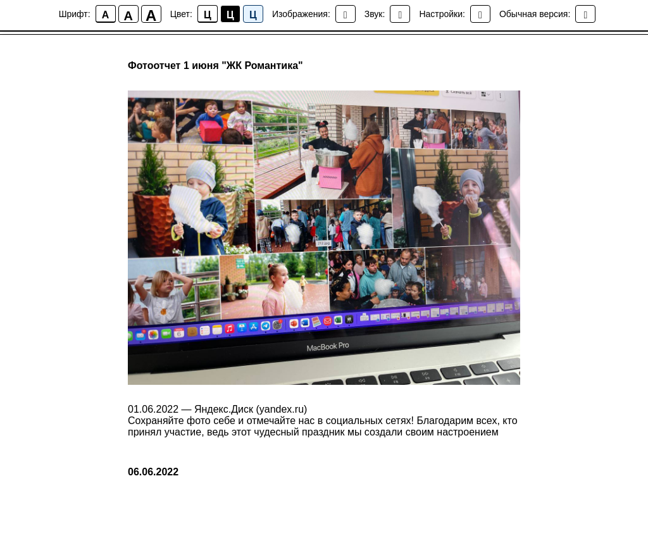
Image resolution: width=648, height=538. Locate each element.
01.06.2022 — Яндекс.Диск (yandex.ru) (217, 409)
